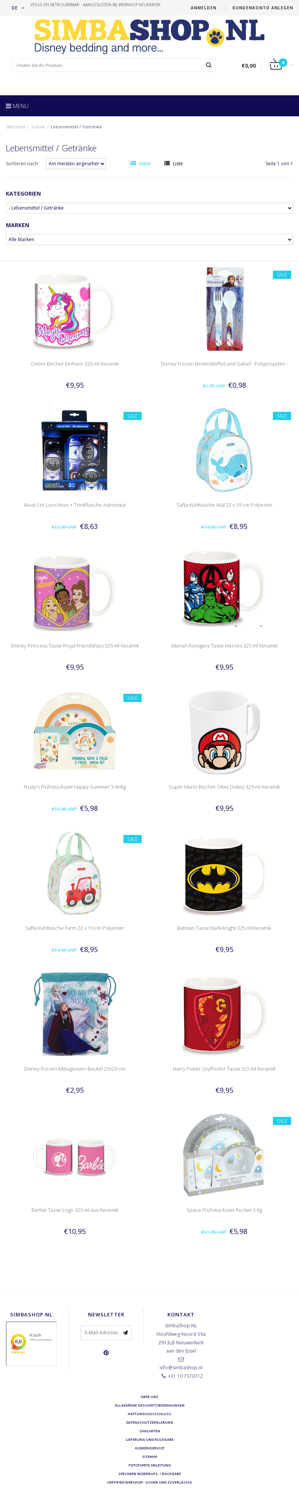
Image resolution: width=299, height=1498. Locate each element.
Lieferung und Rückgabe (150, 1439)
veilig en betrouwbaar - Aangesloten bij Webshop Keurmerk (95, 4)
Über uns (149, 1396)
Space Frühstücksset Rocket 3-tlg (224, 1209)
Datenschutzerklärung (149, 1422)
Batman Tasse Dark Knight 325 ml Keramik (224, 927)
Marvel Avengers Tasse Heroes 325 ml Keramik (224, 645)
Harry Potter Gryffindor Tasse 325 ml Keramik (224, 1068)
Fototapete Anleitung (149, 1465)
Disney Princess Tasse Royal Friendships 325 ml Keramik (75, 645)
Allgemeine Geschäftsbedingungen (150, 1405)
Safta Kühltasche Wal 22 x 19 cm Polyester (224, 504)
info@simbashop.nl (181, 1367)
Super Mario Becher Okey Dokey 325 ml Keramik (224, 786)
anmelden (203, 7)
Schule (38, 127)
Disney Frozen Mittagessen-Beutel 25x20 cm (74, 1068)
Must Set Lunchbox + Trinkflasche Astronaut (75, 504)
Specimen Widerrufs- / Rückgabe (149, 1473)
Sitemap (149, 1456)
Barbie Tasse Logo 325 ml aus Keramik (75, 1209)
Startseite (16, 127)
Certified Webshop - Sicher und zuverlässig (149, 1482)
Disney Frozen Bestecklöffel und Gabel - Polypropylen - (224, 363)
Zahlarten (149, 1430)
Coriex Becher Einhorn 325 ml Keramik (75, 363)
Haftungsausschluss (149, 1413)
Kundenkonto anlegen (262, 7)
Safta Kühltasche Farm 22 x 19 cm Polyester (74, 927)
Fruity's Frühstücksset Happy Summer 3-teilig (75, 786)
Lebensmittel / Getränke (76, 127)
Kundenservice (149, 1448)
